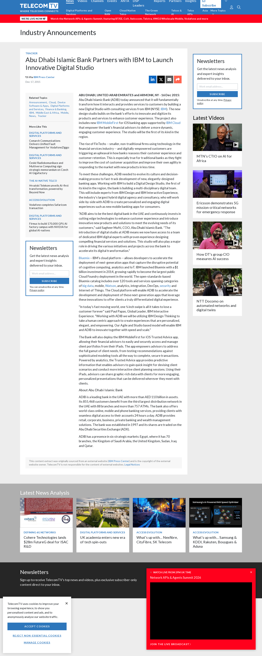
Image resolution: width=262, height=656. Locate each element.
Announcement (38, 102)
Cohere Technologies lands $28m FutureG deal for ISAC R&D (46, 541)
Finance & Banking (55, 109)
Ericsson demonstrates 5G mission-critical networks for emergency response (217, 207)
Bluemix (84, 258)
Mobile (64, 112)
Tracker (31, 53)
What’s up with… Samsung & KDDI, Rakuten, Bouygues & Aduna (215, 541)
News (32, 115)
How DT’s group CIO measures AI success (212, 256)
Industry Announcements (58, 32)
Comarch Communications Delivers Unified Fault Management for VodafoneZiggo (49, 144)
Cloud (52, 102)
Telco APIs (190, 12)
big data (88, 286)
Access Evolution (42, 199)
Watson (110, 286)
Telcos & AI (176, 12)
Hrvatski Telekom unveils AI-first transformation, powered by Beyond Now (49, 189)
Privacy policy (37, 290)
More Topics (218, 12)
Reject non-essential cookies (37, 635)
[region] (37, 625)
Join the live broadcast (170, 644)
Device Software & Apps (47, 104)
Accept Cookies (37, 626)
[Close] (67, 603)
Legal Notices (132, 464)
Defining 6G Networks (40, 532)
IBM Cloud (173, 123)
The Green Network (151, 12)
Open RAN (108, 12)
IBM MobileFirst (107, 123)
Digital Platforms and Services (79, 12)
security (165, 286)
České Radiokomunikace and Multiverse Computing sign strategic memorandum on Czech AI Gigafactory (48, 168)
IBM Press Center (44, 77)
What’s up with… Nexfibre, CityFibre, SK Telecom (157, 539)
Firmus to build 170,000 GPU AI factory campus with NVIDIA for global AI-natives (48, 227)
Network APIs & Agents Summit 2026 (175, 577)
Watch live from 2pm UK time (172, 572)
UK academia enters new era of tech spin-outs (102, 539)
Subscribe (49, 281)
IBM (163, 109)
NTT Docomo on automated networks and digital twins (216, 305)
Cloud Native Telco (128, 12)
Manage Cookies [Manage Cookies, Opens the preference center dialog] (37, 642)
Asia (205, 10)
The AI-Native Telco (43, 180)
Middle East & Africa (47, 112)
